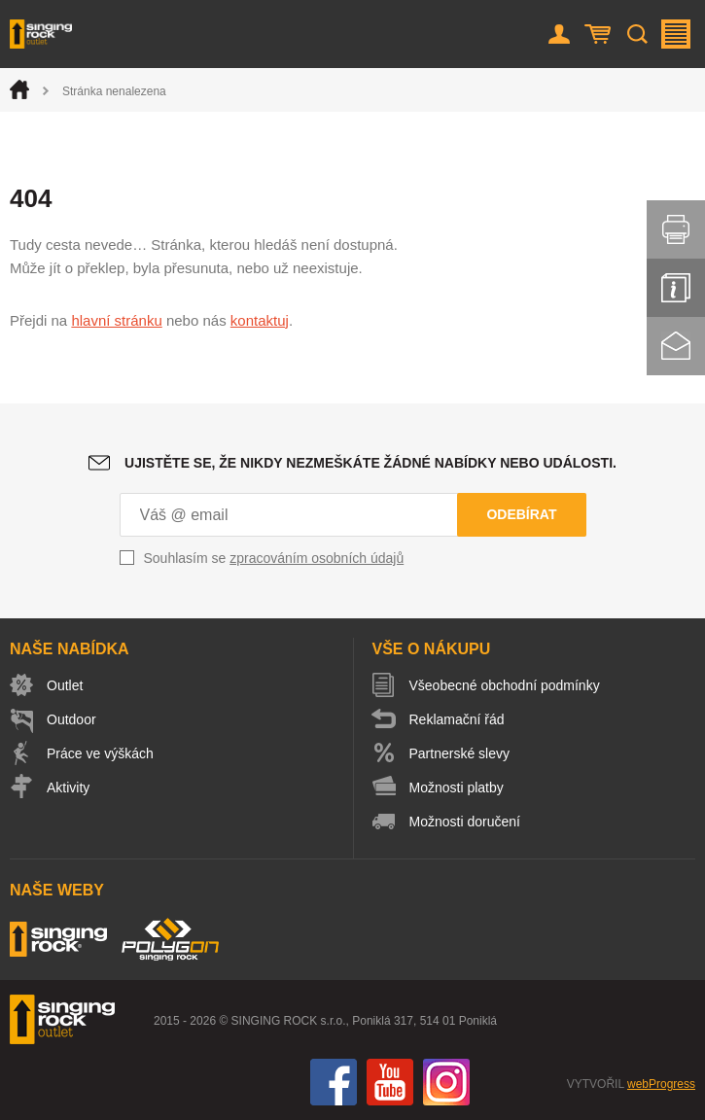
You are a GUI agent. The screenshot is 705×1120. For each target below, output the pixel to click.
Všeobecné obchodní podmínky (504, 685)
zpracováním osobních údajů (316, 558)
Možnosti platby (456, 787)
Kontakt (676, 346)
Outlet (65, 685)
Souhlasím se (274, 558)
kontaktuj (259, 320)
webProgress (661, 1084)
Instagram (446, 1082)
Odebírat (521, 514)
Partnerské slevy (459, 753)
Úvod (19, 89)
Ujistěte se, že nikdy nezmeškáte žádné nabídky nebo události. (370, 463)
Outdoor (71, 719)
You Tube (390, 1082)
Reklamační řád (457, 719)
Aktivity (68, 787)
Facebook (333, 1082)
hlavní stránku (116, 320)
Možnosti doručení (464, 821)
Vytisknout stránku (676, 229)
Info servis (676, 288)
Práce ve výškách (100, 753)
